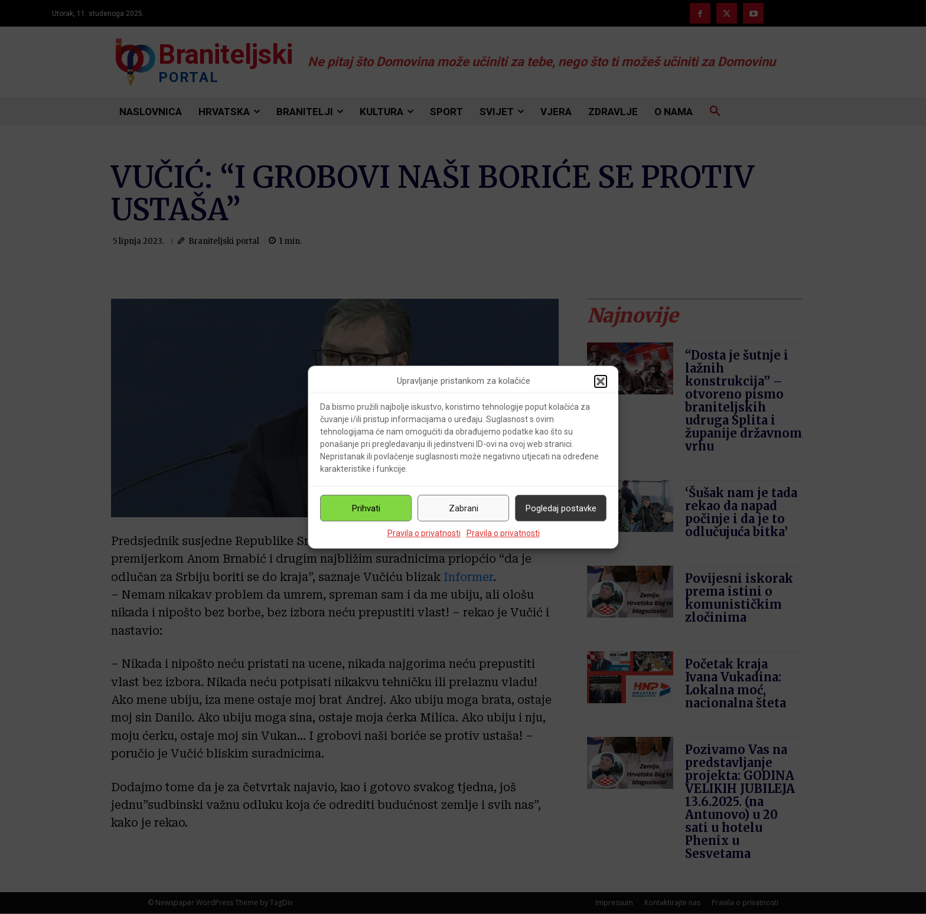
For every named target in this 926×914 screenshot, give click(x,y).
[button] (601, 381)
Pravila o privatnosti (424, 533)
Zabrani (463, 508)
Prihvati (366, 508)
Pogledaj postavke (561, 508)
